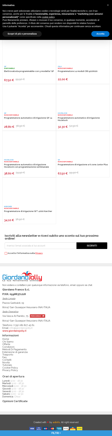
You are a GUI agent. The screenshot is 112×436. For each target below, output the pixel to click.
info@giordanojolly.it (20, 328)
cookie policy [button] (48, 17)
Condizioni (8, 347)
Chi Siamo (8, 341)
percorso (37, 316)
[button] (107, 5)
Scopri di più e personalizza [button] (22, 33)
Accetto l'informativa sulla (24, 253)
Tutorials (7, 365)
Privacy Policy (10, 370)
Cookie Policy (10, 367)
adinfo (56, 422)
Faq (4, 357)
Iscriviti (92, 245)
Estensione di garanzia (15, 352)
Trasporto (7, 354)
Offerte (6, 344)
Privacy (39, 253)
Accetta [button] (100, 33)
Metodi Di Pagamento (14, 349)
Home (5, 339)
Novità (6, 362)
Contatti (6, 360)
